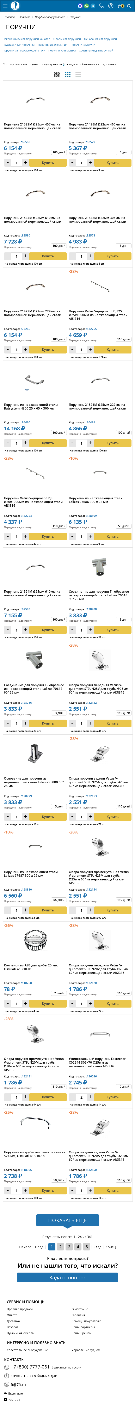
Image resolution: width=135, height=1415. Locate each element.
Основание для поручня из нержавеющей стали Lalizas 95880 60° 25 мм (34, 782)
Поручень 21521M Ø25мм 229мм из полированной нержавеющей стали (97, 406)
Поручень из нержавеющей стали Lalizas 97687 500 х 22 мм (31, 874)
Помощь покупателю (86, 1321)
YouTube (14, 1399)
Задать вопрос (67, 1277)
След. (98, 1247)
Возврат (12, 1327)
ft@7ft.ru (18, 1384)
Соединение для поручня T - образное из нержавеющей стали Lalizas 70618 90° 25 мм (99, 595)
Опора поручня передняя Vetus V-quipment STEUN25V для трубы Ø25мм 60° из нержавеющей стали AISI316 (98, 688)
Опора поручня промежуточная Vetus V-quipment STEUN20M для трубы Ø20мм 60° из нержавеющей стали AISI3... (34, 1064)
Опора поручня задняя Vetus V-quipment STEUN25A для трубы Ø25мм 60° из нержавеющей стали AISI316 (99, 782)
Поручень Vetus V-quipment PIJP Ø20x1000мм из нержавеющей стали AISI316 (33, 501)
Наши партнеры (83, 1327)
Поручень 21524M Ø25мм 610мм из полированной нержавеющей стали (32, 593)
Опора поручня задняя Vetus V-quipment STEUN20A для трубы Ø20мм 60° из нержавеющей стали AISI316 (99, 1156)
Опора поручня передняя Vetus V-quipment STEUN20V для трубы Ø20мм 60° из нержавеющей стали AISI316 (98, 969)
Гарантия (78, 1315)
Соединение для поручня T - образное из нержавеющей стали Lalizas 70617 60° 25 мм (34, 688)
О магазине (80, 1309)
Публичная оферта (20, 1333)
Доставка (13, 1321)
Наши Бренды (82, 1333)
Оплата (12, 1315)
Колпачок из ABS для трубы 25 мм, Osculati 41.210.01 (31, 967)
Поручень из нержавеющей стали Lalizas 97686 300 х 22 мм (96, 500)
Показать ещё (67, 1220)
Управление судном (86, 1350)
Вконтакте (15, 1393)
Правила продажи (20, 1309)
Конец (111, 1247)
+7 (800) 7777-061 (30, 1367)
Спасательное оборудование (27, 1350)
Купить (48, 443)
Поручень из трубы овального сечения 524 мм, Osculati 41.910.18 (34, 1154)
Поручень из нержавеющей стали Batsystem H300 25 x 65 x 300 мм (31, 406)
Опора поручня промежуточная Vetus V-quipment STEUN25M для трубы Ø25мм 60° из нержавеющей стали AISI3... (99, 877)
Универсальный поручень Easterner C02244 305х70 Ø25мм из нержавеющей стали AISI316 (97, 1062)
